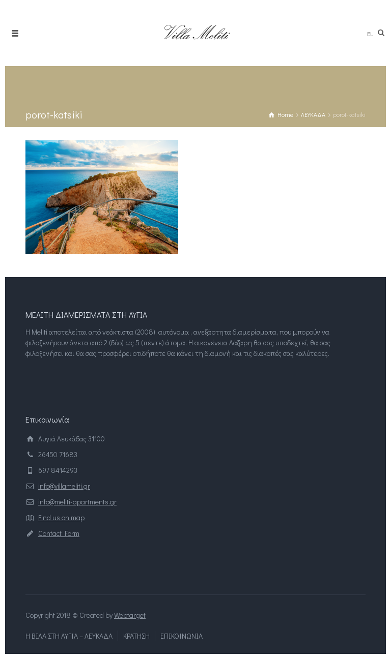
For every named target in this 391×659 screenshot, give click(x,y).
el (370, 33)
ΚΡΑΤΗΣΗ (136, 636)
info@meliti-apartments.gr (77, 501)
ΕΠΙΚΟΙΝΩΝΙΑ (181, 636)
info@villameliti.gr (64, 486)
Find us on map (61, 517)
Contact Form (58, 533)
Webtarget (130, 615)
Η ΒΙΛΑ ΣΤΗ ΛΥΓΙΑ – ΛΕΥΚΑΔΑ (69, 636)
